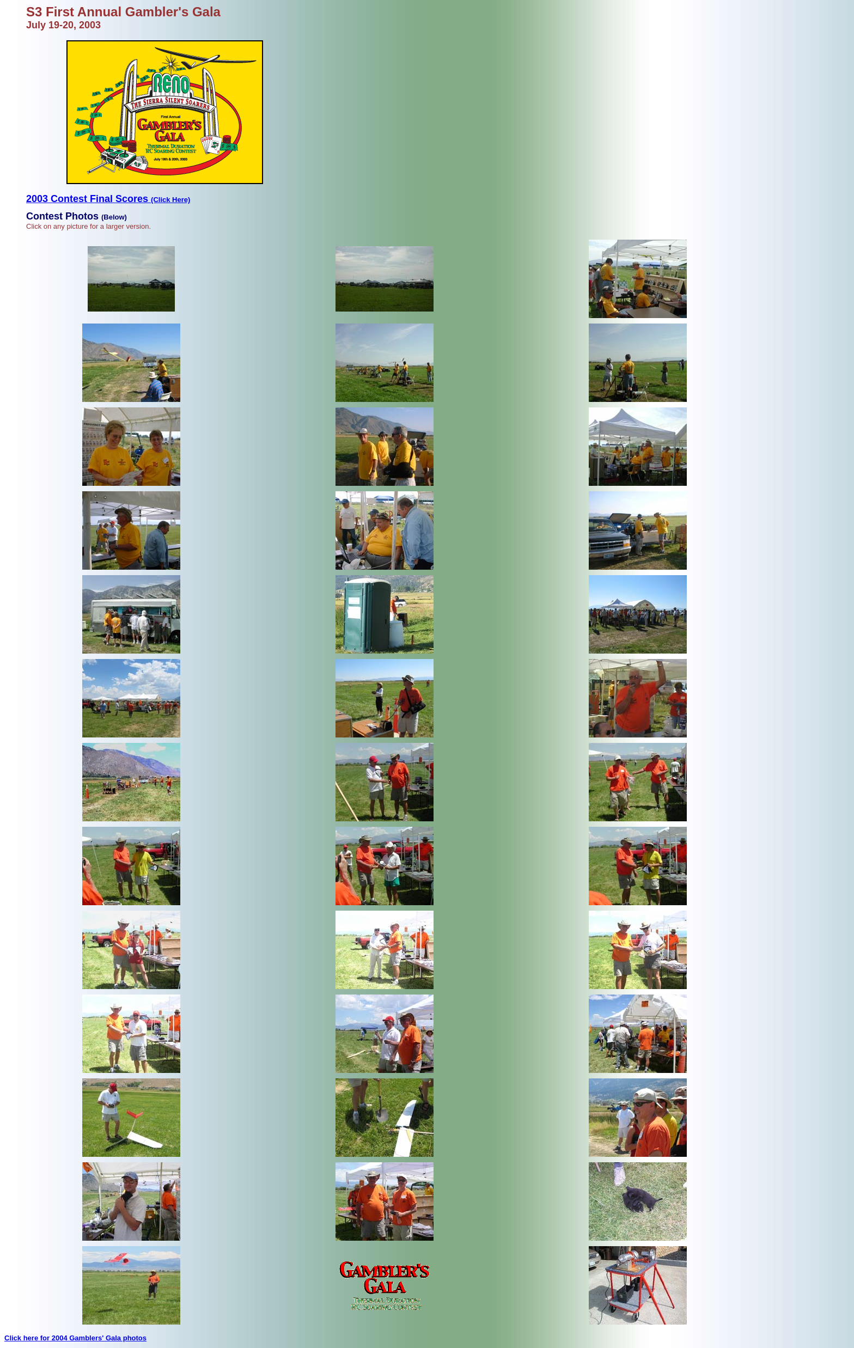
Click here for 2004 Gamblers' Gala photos (75, 1338)
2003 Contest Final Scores (108, 198)
